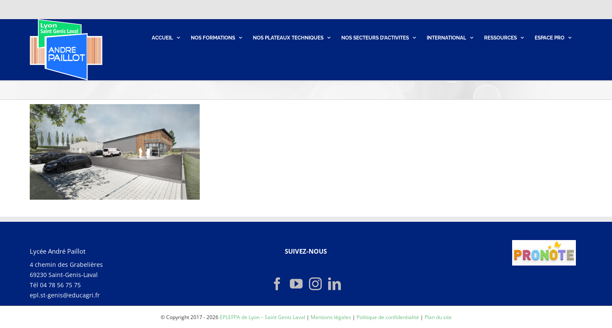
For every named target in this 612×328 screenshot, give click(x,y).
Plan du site (438, 317)
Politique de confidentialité (388, 317)
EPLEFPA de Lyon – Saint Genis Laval (262, 317)
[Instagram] (315, 283)
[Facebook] (277, 283)
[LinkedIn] (334, 283)
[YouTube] (296, 283)
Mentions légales (331, 317)
